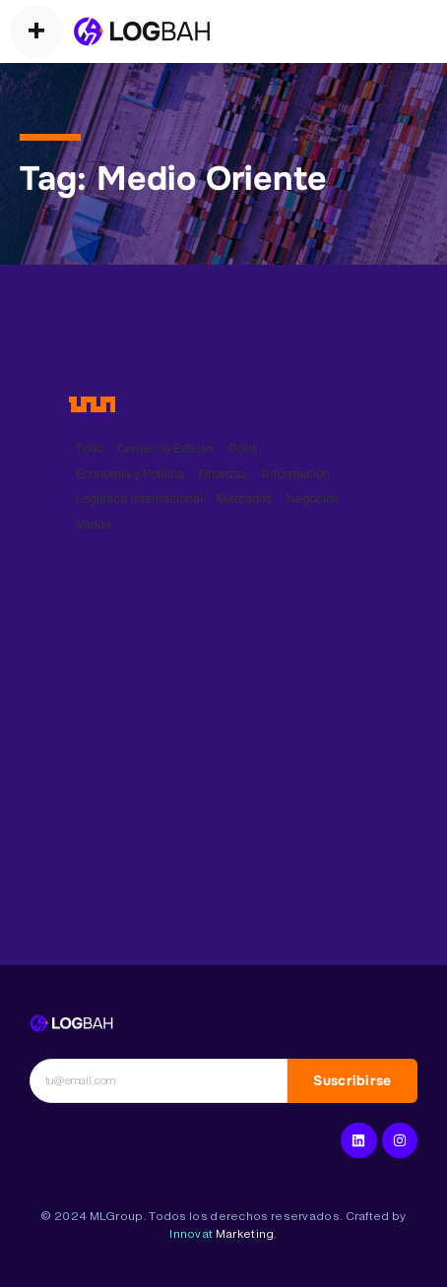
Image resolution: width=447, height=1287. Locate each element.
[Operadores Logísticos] (142, 31)
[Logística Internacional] (71, 1023)
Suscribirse (352, 1080)
